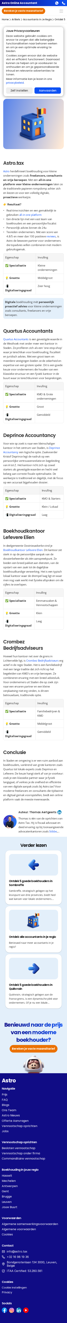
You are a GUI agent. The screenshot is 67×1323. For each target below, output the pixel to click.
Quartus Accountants (15, 339)
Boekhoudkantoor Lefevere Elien (23, 550)
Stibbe (53, 831)
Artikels (16, 19)
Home (5, 19)
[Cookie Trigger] (14, 1287)
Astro (6, 171)
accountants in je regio (37, 19)
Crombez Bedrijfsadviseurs (42, 660)
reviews (51, 236)
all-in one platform (30, 215)
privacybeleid (15, 83)
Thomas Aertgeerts (42, 812)
